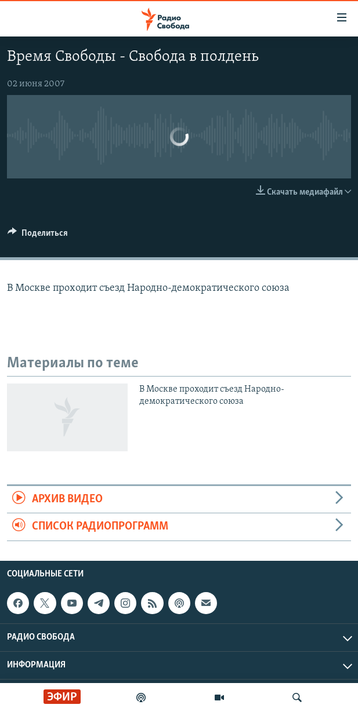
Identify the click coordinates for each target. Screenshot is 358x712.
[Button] (38, 236)
